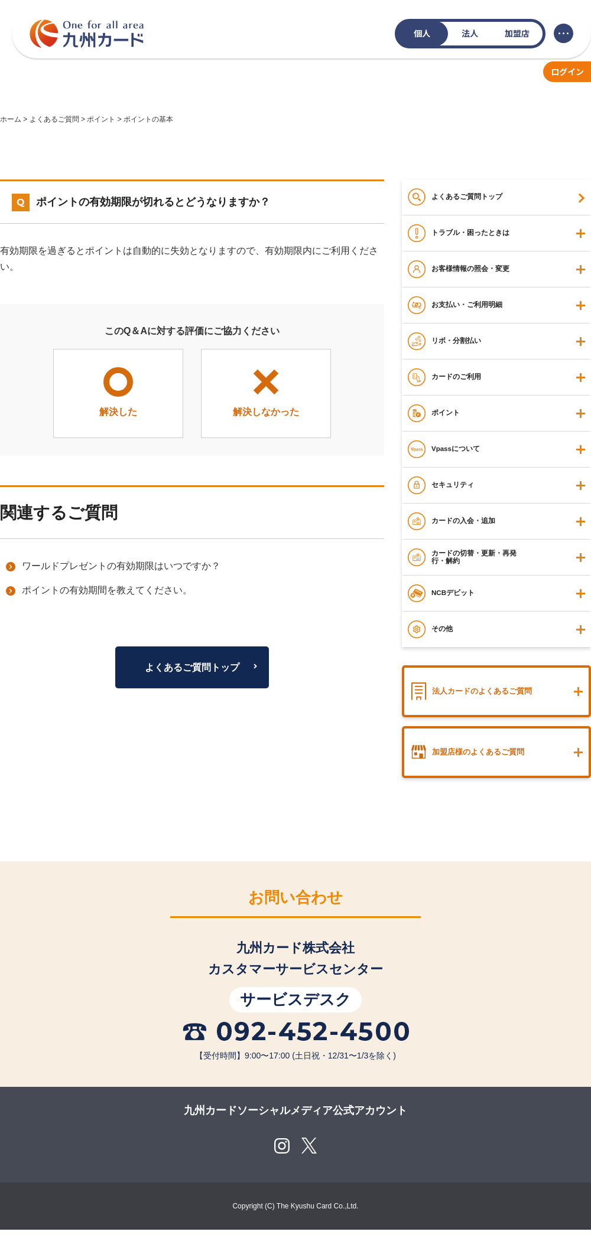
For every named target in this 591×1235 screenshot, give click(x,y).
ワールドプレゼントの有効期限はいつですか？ (121, 566)
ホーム (10, 119)
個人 (422, 33)
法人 (470, 34)
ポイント (101, 119)
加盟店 (517, 34)
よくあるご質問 (54, 119)
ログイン (567, 71)
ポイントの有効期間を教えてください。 (107, 590)
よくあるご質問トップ (192, 667)
